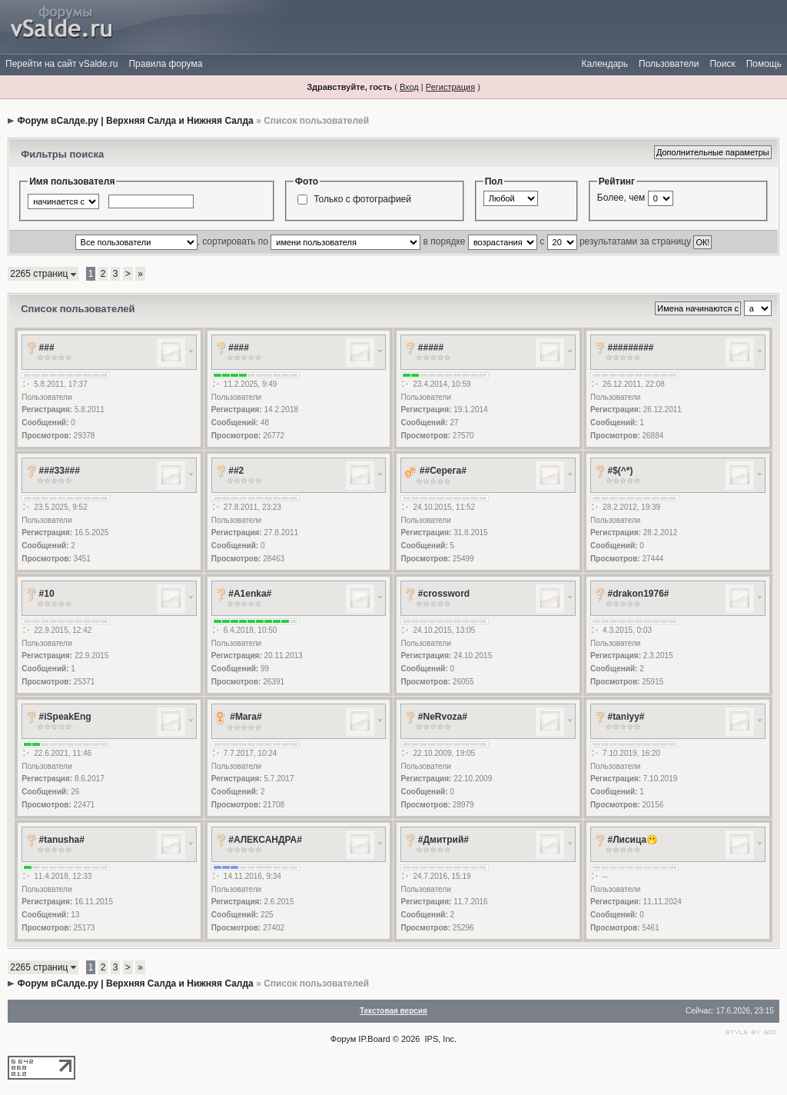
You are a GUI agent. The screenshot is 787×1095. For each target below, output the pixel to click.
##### (430, 347)
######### (630, 347)
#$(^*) (620, 470)
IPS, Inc (440, 1038)
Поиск (722, 63)
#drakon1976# (638, 593)
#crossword (444, 593)
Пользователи (669, 63)
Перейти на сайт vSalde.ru (61, 63)
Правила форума (165, 63)
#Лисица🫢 (632, 839)
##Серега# (443, 470)
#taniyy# (625, 716)
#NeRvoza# (442, 716)
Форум (343, 1038)
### (47, 347)
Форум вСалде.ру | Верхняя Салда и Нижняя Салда (136, 120)
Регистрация (450, 87)
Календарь (604, 63)
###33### (59, 470)
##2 (236, 470)
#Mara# (245, 716)
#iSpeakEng (65, 716)
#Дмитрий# (443, 839)
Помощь (764, 63)
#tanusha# (62, 839)
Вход (409, 87)
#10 (47, 593)
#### (238, 347)
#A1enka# (249, 593)
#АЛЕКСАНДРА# (265, 839)
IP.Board (374, 1038)
